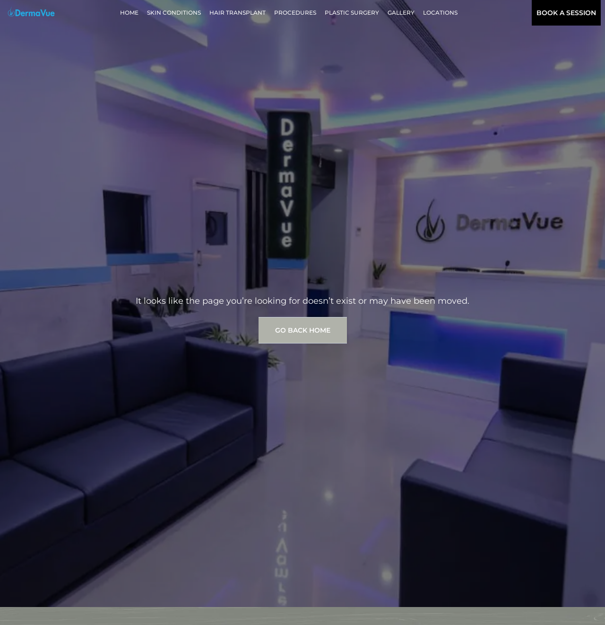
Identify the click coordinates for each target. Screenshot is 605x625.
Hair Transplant (237, 12)
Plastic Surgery (352, 12)
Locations (440, 12)
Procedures (295, 12)
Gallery (401, 12)
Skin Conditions (174, 12)
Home (129, 12)
